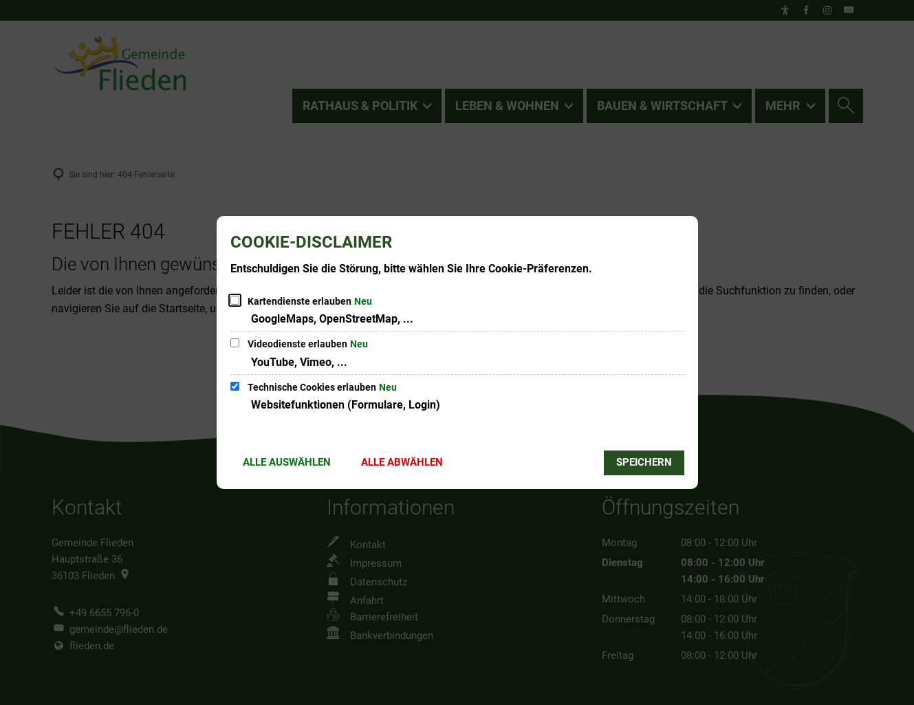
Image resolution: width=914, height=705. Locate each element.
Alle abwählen (402, 462)
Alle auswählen (287, 462)
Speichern (644, 462)
